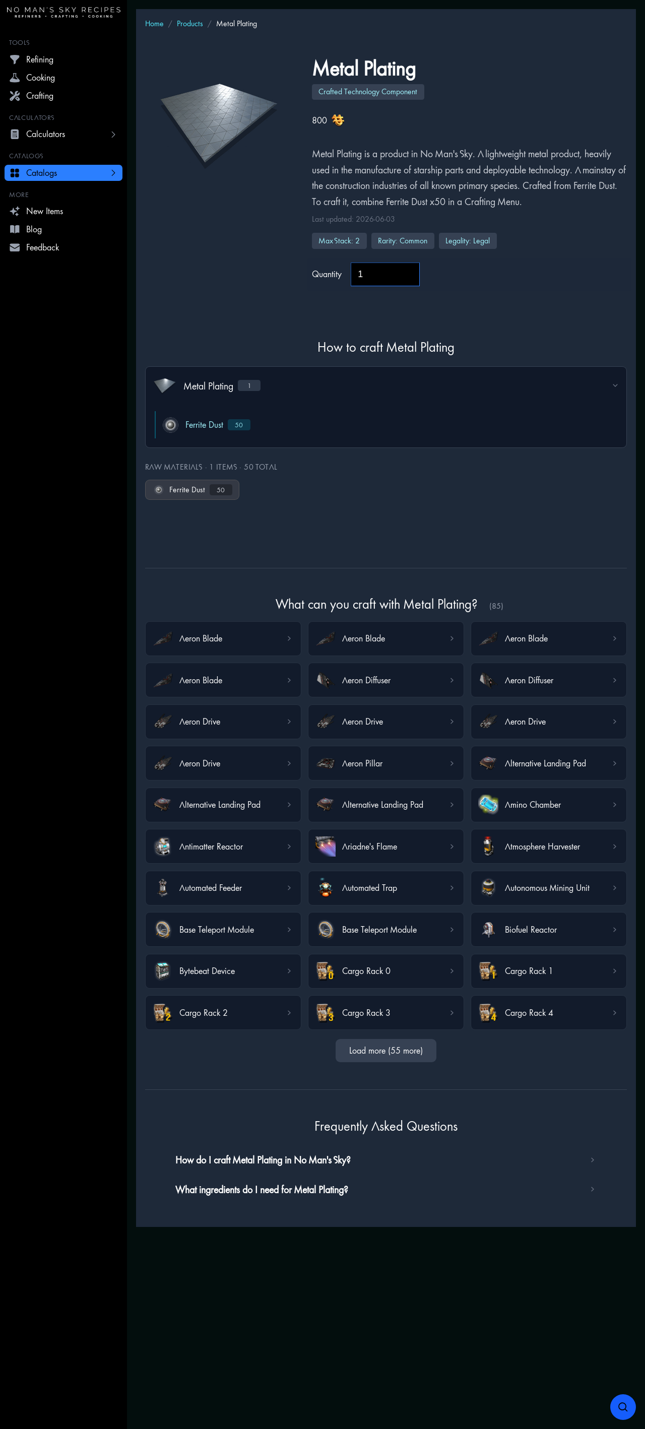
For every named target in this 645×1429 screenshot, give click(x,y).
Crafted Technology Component (367, 91)
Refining (31, 59)
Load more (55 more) (386, 1050)
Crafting (31, 96)
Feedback (34, 247)
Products (190, 23)
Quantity (327, 274)
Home (154, 23)
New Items (36, 211)
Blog (25, 229)
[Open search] (623, 1407)
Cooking (32, 78)
